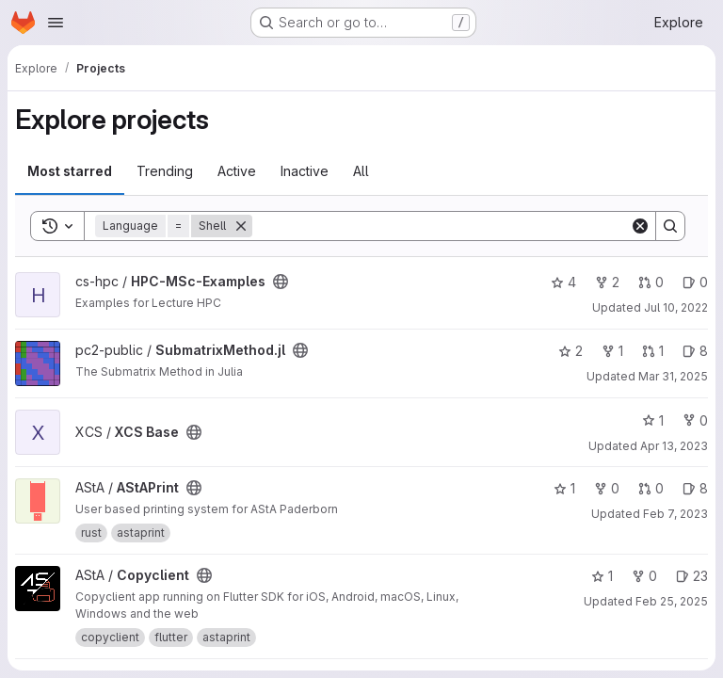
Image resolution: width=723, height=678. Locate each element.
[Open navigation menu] (55, 23)
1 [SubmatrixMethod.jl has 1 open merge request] (653, 351)
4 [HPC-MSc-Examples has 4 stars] (563, 282)
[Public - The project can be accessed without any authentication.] (280, 281)
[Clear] (640, 226)
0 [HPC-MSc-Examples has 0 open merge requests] (651, 282)
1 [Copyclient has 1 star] (602, 576)
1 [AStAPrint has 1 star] (564, 488)
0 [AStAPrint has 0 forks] (606, 488)
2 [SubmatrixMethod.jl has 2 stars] (570, 351)
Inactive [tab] (305, 171)
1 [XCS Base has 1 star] (653, 420)
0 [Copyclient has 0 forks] (644, 576)
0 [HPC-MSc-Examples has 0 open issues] (695, 282)
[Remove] (241, 226)
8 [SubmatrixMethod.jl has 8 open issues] (695, 351)
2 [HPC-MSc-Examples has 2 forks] (607, 282)
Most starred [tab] (69, 171)
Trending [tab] (165, 171)
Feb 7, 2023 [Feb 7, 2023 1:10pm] (675, 514)
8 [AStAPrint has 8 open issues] (695, 488)
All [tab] (361, 171)
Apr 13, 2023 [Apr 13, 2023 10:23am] (674, 446)
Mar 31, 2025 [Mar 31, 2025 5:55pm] (673, 376)
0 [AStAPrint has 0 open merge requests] (651, 488)
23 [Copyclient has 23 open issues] (692, 576)
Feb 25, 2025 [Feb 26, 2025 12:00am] (671, 601)
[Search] (441, 226)
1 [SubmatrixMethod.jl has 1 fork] (612, 351)
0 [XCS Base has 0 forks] (695, 420)
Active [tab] (236, 171)
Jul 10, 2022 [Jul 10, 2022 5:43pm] (676, 307)
